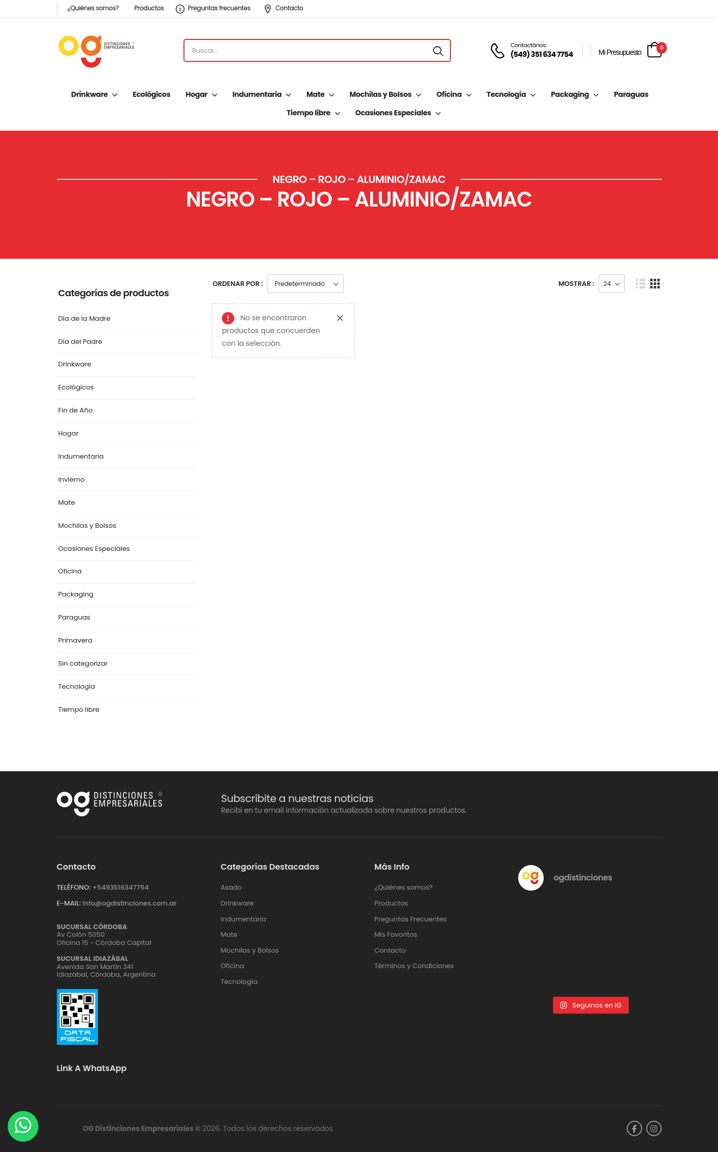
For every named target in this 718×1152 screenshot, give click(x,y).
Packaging (570, 94)
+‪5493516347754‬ (120, 887)
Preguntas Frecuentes (411, 919)
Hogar (196, 94)
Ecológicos (151, 94)
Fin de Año (75, 410)
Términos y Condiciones (414, 966)
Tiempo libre (308, 113)
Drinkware (89, 94)
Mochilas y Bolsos (381, 94)
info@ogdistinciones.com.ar (129, 903)
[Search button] (438, 51)
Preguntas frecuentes (213, 8)
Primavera (75, 640)
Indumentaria (256, 94)
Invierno (71, 480)
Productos (149, 8)
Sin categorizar (83, 664)
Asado (231, 887)
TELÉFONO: (74, 887)
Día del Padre (80, 342)
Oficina (449, 94)
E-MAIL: (69, 903)
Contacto (283, 8)
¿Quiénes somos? (93, 8)
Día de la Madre (84, 319)
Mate (315, 94)
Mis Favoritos (396, 935)
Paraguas (631, 94)
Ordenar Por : (238, 284)
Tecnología (506, 94)
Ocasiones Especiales (393, 113)
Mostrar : (576, 284)
